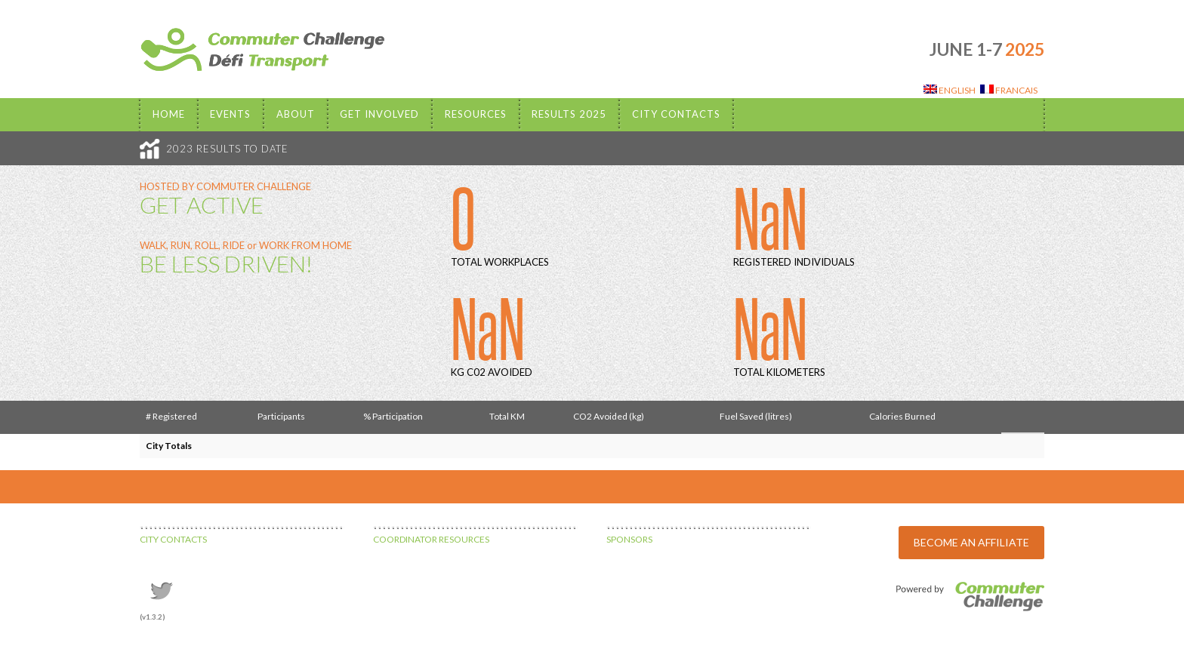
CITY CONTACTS (173, 539)
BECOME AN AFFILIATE (971, 542)
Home (169, 114)
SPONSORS (629, 539)
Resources (476, 114)
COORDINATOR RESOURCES (431, 539)
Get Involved (379, 114)
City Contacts (676, 114)
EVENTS (230, 114)
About (295, 114)
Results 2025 (569, 114)
